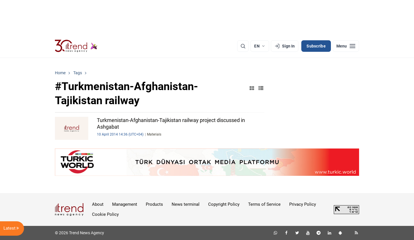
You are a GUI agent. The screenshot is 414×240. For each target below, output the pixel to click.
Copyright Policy (223, 204)
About (97, 204)
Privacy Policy (302, 204)
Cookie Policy (105, 214)
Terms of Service (264, 204)
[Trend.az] (76, 46)
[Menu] (346, 46)
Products (154, 204)
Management (124, 204)
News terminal (186, 204)
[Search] (243, 46)
